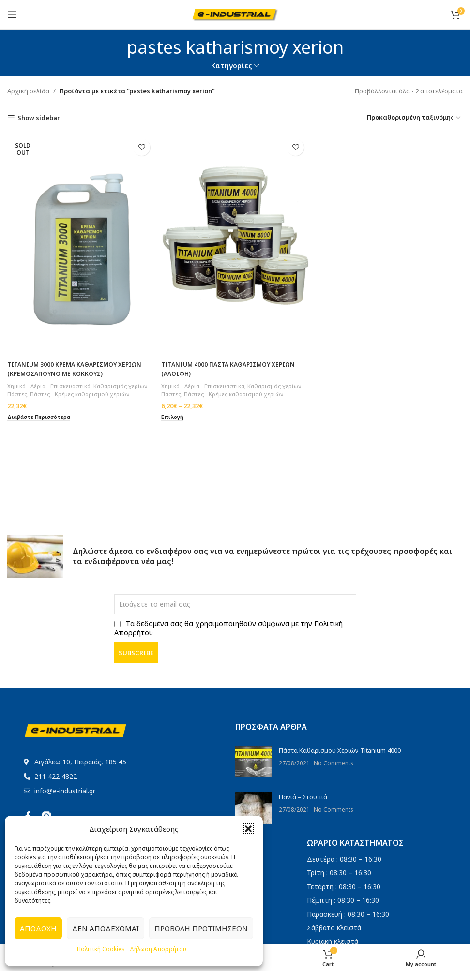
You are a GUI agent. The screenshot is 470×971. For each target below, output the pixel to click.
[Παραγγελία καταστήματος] (414, 117)
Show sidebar (38, 118)
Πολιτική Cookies (101, 949)
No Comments (333, 763)
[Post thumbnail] (253, 761)
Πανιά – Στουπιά (303, 796)
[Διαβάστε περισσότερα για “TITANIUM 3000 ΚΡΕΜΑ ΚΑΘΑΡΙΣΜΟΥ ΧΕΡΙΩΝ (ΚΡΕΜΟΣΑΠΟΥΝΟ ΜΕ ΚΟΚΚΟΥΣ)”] (41, 421)
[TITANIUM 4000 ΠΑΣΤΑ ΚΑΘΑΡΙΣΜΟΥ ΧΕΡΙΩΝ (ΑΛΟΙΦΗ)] (234, 243)
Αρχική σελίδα (28, 91)
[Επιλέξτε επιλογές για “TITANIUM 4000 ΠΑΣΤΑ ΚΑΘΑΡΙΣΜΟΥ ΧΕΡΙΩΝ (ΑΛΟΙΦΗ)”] (174, 421)
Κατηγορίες (231, 65)
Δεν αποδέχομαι (105, 928)
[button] (248, 829)
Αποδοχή (38, 928)
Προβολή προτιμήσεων (201, 928)
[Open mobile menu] (12, 14)
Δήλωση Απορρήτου (158, 949)
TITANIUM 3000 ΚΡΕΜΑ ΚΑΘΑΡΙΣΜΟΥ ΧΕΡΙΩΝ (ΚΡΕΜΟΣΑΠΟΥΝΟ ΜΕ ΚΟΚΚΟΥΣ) (78, 365)
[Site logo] (235, 13)
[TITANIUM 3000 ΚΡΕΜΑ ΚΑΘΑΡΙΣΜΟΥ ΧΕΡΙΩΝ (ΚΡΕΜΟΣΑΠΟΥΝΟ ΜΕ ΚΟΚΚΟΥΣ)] (79, 243)
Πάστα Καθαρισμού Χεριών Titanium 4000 (340, 750)
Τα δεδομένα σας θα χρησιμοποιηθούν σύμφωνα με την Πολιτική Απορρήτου (228, 628)
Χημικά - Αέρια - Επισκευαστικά (50, 381)
